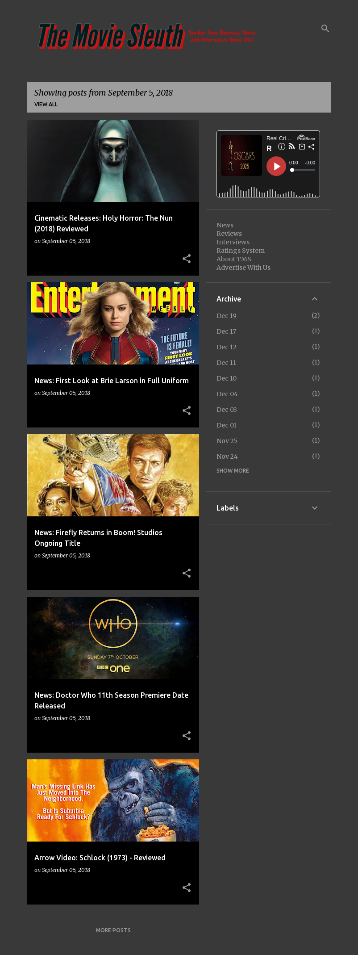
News (224, 225)
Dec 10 (226, 378)
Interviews (233, 242)
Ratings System (240, 251)
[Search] (325, 28)
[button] (186, 259)
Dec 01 (226, 425)
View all (46, 104)
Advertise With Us (243, 268)
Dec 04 (227, 394)
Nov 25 (226, 441)
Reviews (229, 234)
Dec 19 (226, 316)
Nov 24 (227, 456)
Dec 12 (226, 347)
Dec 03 (226, 410)
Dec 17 (226, 331)
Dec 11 (226, 363)
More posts (113, 930)
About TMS (233, 259)
